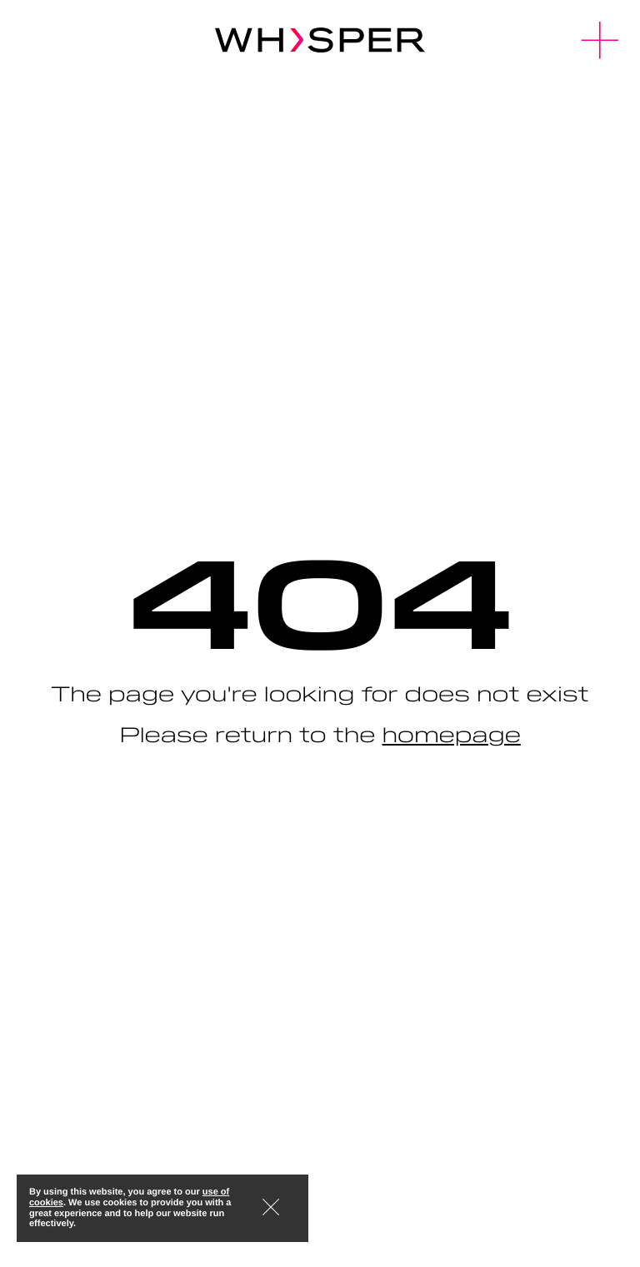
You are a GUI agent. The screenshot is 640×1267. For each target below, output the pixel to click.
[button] (600, 40)
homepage (451, 734)
